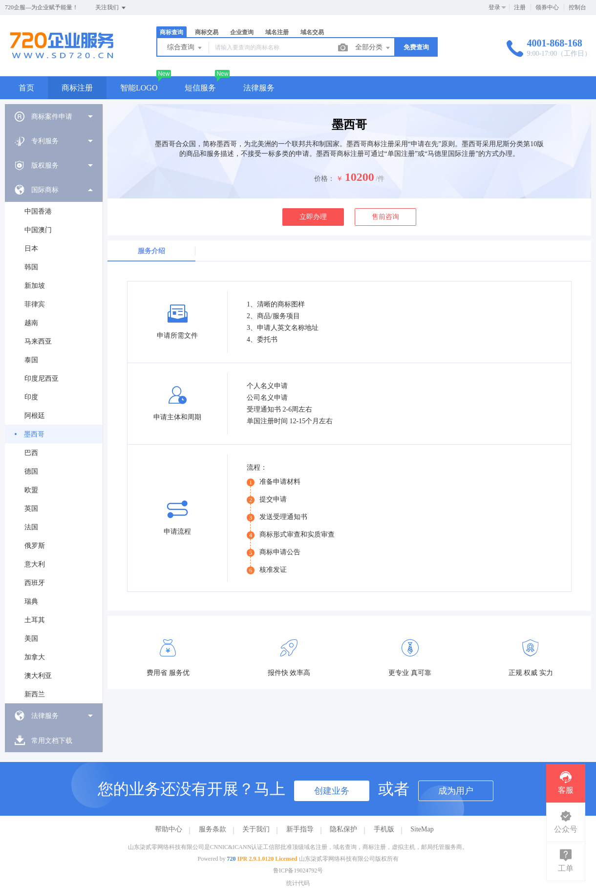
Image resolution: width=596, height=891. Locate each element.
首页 (26, 88)
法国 (31, 527)
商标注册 (77, 88)
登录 (494, 7)
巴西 (31, 452)
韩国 (31, 267)
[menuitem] (54, 116)
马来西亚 (38, 341)
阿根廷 (34, 415)
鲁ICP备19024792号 (298, 870)
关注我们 (111, 7)
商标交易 (206, 32)
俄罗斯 (34, 545)
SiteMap (421, 829)
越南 (31, 322)
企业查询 (242, 32)
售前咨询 (385, 216)
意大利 (34, 564)
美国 (31, 638)
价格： (324, 178)
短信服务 (200, 88)
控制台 (577, 7)
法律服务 (259, 88)
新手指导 (300, 829)
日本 (31, 248)
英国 (31, 508)
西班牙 (34, 583)
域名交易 (312, 32)
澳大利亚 (38, 675)
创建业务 (331, 791)
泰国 (31, 360)
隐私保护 (343, 829)
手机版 (384, 829)
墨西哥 (34, 434)
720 (231, 858)
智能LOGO (138, 88)
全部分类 (373, 48)
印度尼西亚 (41, 378)
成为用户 (455, 791)
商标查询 (171, 32)
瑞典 (31, 601)
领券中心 (547, 7)
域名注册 (277, 32)
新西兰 (34, 694)
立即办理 (313, 216)
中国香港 (38, 211)
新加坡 (34, 285)
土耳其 (34, 620)
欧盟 (31, 490)
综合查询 (185, 48)
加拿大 (34, 657)
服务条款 (212, 829)
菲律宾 (34, 304)
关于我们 (256, 829)
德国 (31, 471)
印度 (31, 397)
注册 (520, 7)
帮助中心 (168, 829)
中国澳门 (38, 230)
